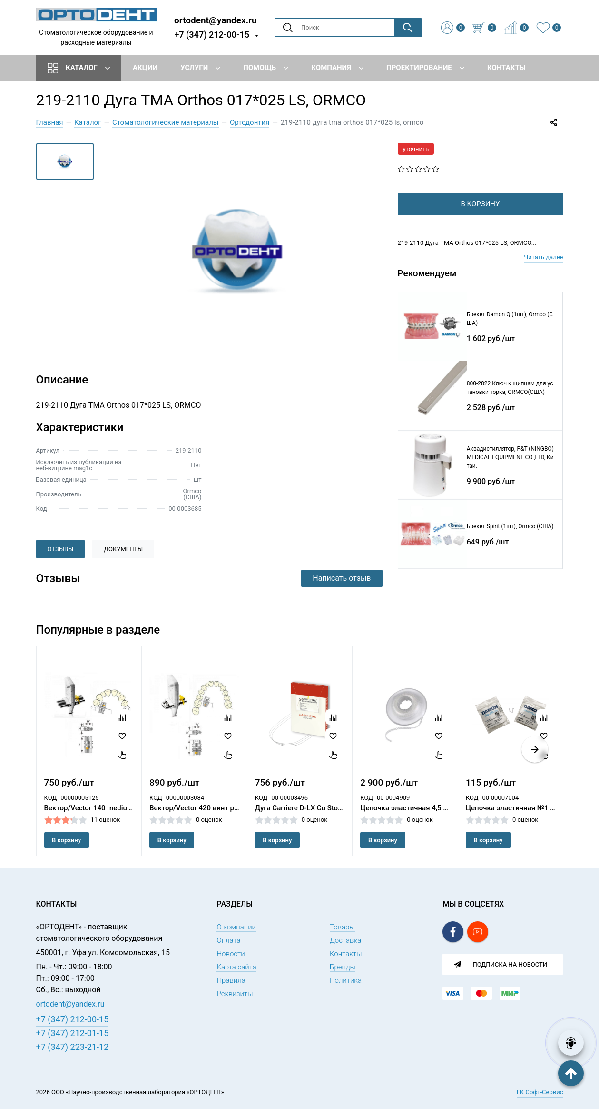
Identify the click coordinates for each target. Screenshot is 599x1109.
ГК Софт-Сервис (540, 1092)
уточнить (416, 148)
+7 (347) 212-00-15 (211, 35)
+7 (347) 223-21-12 (72, 1047)
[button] (534, 749)
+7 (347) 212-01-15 (72, 1033)
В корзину (66, 840)
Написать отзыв (342, 578)
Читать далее (543, 272)
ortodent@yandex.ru (215, 20)
